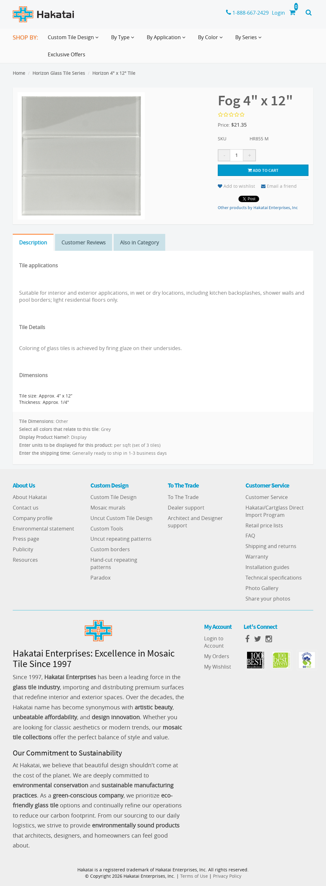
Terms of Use (194, 876)
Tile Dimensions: (36, 421)
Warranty (256, 556)
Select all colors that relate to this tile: (59, 429)
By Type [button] (124, 40)
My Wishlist (217, 666)
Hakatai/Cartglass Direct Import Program (274, 511)
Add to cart (263, 170)
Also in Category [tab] (139, 242)
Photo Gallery (261, 588)
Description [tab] (33, 242)
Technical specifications (273, 577)
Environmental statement (43, 528)
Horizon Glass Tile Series (58, 73)
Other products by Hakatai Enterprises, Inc (258, 207)
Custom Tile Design (113, 497)
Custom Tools (106, 528)
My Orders (216, 656)
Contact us (26, 507)
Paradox (100, 577)
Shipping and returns (270, 546)
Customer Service (266, 497)
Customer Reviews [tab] (83, 242)
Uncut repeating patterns (121, 538)
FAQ (250, 535)
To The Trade (183, 497)
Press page (26, 538)
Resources (25, 559)
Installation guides (267, 567)
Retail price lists (264, 525)
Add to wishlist (236, 186)
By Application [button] (167, 40)
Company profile (33, 518)
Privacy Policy (227, 876)
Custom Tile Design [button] (74, 40)
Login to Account (214, 642)
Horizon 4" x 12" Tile (113, 73)
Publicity (23, 549)
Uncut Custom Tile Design (121, 518)
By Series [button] (249, 40)
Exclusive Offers (66, 54)
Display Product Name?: (44, 437)
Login (278, 12)
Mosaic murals (107, 507)
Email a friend (279, 186)
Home (19, 73)
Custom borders (110, 549)
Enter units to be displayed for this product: (66, 445)
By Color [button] (211, 40)
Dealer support (186, 507)
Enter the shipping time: (45, 453)
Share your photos (267, 598)
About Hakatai (30, 497)
